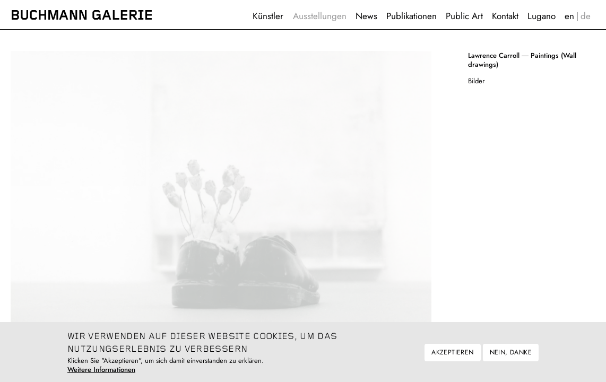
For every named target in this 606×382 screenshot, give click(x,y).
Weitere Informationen (101, 375)
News (366, 16)
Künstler (268, 16)
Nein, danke (511, 357)
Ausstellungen (320, 16)
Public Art (464, 16)
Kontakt (505, 16)
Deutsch (585, 16)
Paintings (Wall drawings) (522, 60)
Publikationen (411, 16)
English (569, 16)
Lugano (541, 16)
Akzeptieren (452, 357)
